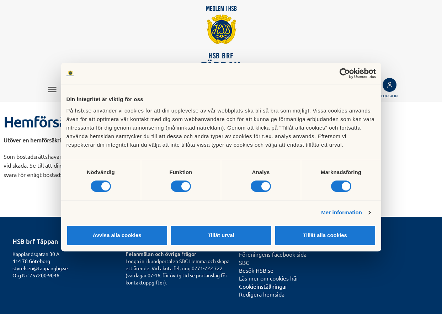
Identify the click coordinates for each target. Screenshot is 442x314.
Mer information (341, 212)
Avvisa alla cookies (116, 235)
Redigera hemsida (261, 294)
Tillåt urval (221, 235)
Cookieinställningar (263, 286)
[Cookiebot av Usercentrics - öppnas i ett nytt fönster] (345, 73)
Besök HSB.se (256, 270)
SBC (244, 262)
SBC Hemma (193, 261)
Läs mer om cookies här (268, 278)
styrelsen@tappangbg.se (40, 268)
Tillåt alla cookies (325, 235)
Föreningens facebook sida (273, 254)
